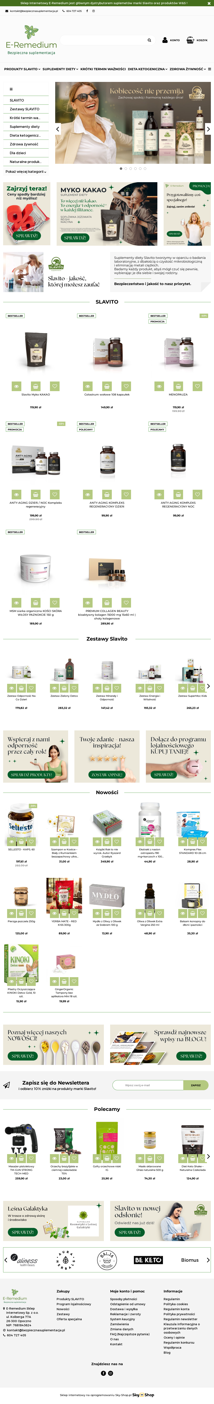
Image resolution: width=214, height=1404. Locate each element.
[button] (80, 1291)
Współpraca (172, 1347)
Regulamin (172, 1299)
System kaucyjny (122, 1319)
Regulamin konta (177, 1309)
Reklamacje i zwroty (125, 1314)
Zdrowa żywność (188, 69)
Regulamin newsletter (180, 1319)
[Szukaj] (103, 40)
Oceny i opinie (174, 1337)
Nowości (63, 1309)
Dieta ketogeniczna (148, 69)
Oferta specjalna (69, 1319)
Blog (167, 1352)
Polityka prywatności (179, 1314)
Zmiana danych (121, 1329)
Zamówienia (119, 1324)
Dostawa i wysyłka (124, 1309)
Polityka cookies (176, 1304)
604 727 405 (16, 1335)
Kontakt (116, 1344)
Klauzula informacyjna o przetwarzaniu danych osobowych (182, 1328)
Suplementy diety (60, 69)
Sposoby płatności (123, 1299)
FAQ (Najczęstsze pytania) (129, 1334)
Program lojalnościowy (74, 1304)
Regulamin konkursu (179, 1342)
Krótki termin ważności (103, 69)
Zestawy (63, 1314)
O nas (114, 1339)
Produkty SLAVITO (22, 69)
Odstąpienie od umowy (127, 1304)
